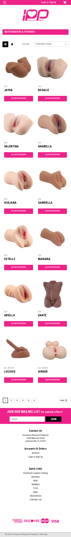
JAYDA (8, 90)
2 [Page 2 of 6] (11, 400)
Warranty (35, 477)
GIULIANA (10, 202)
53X (5, 86)
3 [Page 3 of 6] (17, 400)
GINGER (43, 371)
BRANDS (35, 484)
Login (43, 2)
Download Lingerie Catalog (35, 473)
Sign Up (53, 2)
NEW (35, 481)
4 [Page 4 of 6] (22, 400)
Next (64, 400)
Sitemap (43, 534)
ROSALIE (43, 90)
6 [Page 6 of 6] (34, 400)
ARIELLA (9, 315)
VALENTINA (11, 146)
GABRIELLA (45, 202)
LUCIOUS (9, 371)
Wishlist (35, 453)
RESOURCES (35, 496)
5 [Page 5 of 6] (28, 400)
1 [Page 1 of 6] (5, 400)
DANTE (42, 315)
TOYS (35, 488)
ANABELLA (45, 146)
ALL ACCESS (9, 368)
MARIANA (44, 259)
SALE (35, 492)
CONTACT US (36, 500)
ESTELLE (9, 259)
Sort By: (26, 44)
